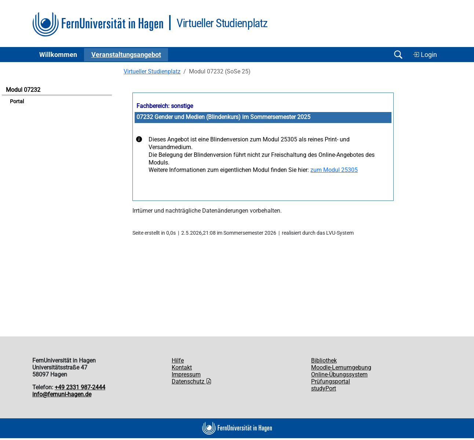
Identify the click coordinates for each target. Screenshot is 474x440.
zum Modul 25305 (334, 169)
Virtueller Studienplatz (152, 71)
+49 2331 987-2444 (80, 387)
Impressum (186, 374)
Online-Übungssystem (339, 374)
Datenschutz (192, 381)
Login (425, 54)
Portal (17, 101)
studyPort (323, 388)
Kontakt (182, 367)
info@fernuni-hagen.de (61, 394)
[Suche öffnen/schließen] (398, 54)
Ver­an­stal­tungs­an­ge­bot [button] (126, 54)
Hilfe (178, 360)
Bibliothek (324, 360)
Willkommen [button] (58, 54)
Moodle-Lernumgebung (341, 367)
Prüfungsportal (330, 381)
